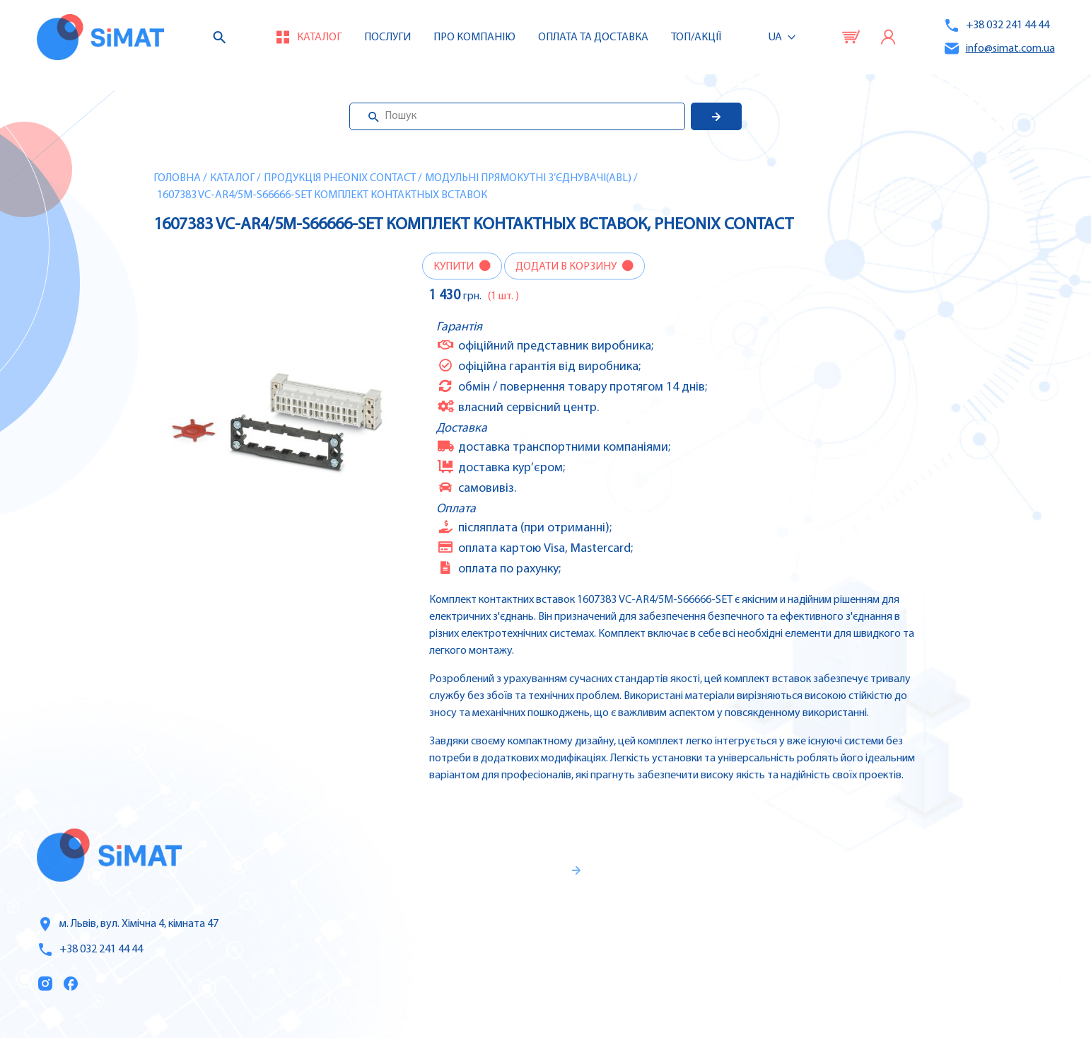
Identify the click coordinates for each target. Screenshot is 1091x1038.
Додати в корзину (567, 266)
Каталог (232, 178)
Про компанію (740, 907)
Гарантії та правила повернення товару (497, 925)
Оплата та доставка (593, 37)
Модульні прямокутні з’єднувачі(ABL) (528, 178)
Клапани (944, 996)
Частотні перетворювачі (987, 877)
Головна (177, 178)
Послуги (387, 37)
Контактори (952, 936)
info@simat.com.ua (999, 48)
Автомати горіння (969, 966)
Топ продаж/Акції (748, 967)
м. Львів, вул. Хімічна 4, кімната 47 (127, 924)
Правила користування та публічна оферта (482, 971)
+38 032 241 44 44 (996, 25)
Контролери (953, 847)
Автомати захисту (970, 907)
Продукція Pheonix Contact (340, 178)
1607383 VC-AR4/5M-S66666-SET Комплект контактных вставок (322, 195)
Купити (454, 266)
